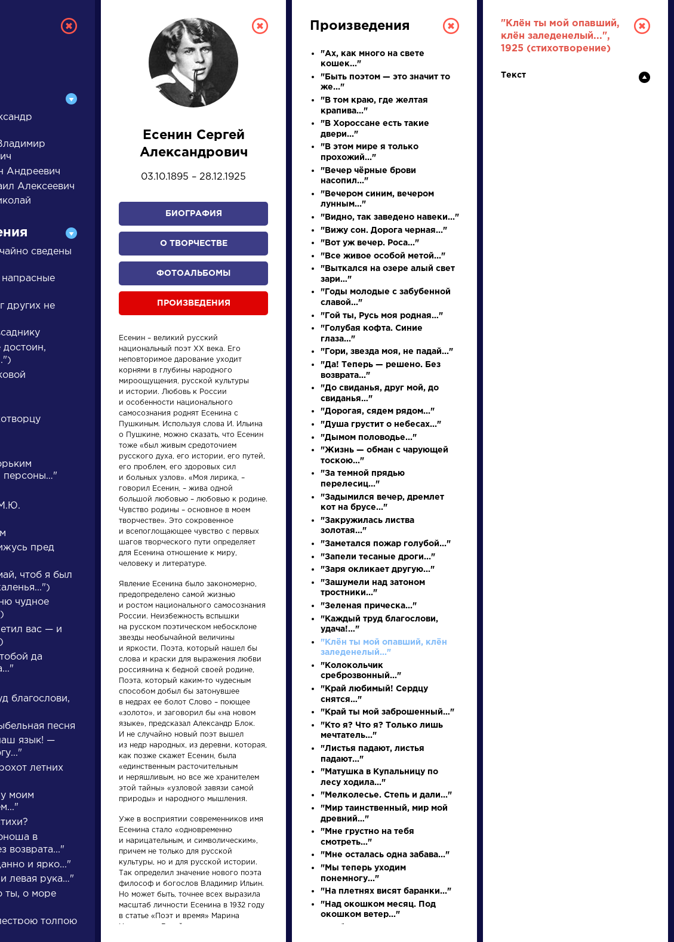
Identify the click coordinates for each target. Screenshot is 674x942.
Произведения (193, 303)
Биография (193, 213)
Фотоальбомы (193, 273)
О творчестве (193, 243)
